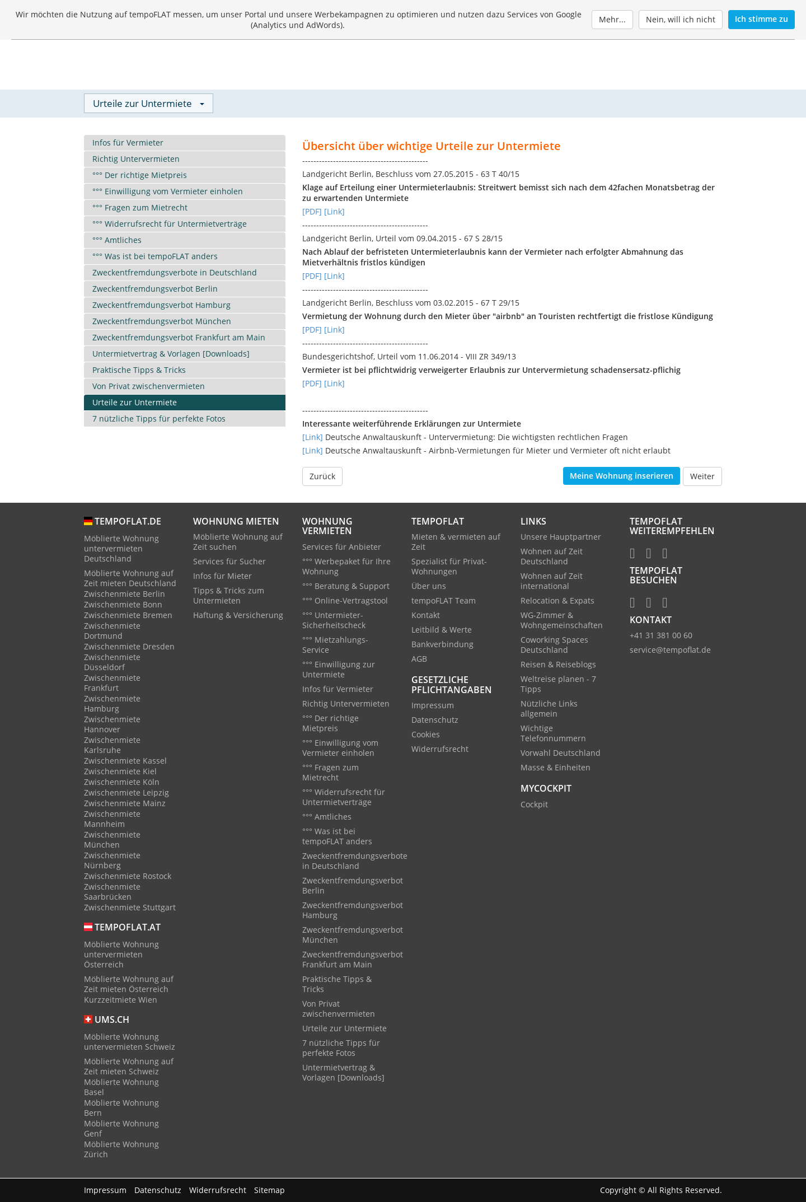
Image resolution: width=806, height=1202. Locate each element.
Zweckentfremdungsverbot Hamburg (161, 305)
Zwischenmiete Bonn (123, 605)
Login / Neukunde (647, 65)
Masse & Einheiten (556, 768)
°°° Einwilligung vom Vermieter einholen (167, 191)
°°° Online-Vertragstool (345, 601)
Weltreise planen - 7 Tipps (558, 685)
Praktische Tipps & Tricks (139, 370)
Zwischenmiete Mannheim (112, 819)
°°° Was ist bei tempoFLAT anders (155, 256)
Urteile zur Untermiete (134, 402)
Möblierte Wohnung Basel (121, 1087)
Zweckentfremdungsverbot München (161, 321)
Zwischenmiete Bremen (128, 615)
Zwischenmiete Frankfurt (112, 683)
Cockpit (534, 804)
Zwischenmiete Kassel (125, 761)
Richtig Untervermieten (136, 159)
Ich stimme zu (761, 18)
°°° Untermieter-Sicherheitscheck (333, 620)
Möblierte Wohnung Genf (121, 1129)
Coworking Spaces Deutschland (554, 645)
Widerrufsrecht (439, 750)
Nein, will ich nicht (680, 19)
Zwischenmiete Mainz (125, 803)
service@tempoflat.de (670, 651)
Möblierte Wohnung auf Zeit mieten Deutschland (130, 578)
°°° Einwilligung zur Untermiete (338, 670)
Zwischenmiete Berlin (124, 594)
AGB (419, 659)
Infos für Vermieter (127, 143)
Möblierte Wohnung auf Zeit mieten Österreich (129, 984)
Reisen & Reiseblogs (558, 665)
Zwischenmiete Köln (122, 782)
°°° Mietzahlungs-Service (335, 645)
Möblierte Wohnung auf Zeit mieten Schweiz (129, 1066)
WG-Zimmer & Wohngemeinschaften (562, 621)
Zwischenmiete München (112, 840)
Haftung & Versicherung (238, 616)
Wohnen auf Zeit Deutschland (552, 557)
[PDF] (312, 212)
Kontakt (425, 616)
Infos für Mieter (222, 577)
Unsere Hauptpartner (561, 537)
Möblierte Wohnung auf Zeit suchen (238, 542)
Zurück (322, 476)
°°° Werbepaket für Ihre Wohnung (346, 566)
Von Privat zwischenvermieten (148, 386)
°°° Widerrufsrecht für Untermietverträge (169, 224)
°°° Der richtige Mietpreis (139, 175)
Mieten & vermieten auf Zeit (455, 542)
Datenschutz (434, 720)
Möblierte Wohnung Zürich (121, 1149)
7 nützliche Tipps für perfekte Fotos (159, 419)
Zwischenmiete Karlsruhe (112, 745)
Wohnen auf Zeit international (552, 582)
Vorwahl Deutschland (561, 754)
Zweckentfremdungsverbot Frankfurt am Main (178, 338)
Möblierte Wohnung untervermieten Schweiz (129, 1042)
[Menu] (708, 65)
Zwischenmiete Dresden (129, 647)
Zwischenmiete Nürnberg (112, 860)
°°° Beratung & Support (346, 586)
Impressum (432, 706)
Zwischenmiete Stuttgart (130, 907)
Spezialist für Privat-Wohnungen (449, 567)
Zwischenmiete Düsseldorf (112, 662)
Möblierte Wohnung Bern (121, 1108)
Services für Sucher (229, 562)
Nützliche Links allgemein (549, 709)
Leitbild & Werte (441, 630)
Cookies (425, 735)
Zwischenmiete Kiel (120, 771)
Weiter (702, 476)
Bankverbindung (442, 645)
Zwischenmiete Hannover (112, 724)
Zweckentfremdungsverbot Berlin (155, 289)
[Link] (334, 212)
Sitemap (269, 1190)
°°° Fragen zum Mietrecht (140, 208)
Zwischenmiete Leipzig (126, 793)
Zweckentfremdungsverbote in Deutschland (174, 273)
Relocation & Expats (557, 601)
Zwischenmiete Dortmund (112, 631)
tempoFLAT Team (443, 601)
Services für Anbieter (341, 547)
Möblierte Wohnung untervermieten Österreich (121, 954)
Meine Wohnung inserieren (621, 476)
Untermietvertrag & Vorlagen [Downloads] (171, 354)
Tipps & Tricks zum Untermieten (228, 596)
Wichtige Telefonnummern (553, 734)
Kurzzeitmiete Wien (120, 1000)
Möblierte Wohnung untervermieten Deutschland (121, 549)
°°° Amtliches (117, 240)
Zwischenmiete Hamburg (112, 704)
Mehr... (612, 19)
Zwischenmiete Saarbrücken (112, 892)
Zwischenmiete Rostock (127, 876)
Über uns (428, 587)
